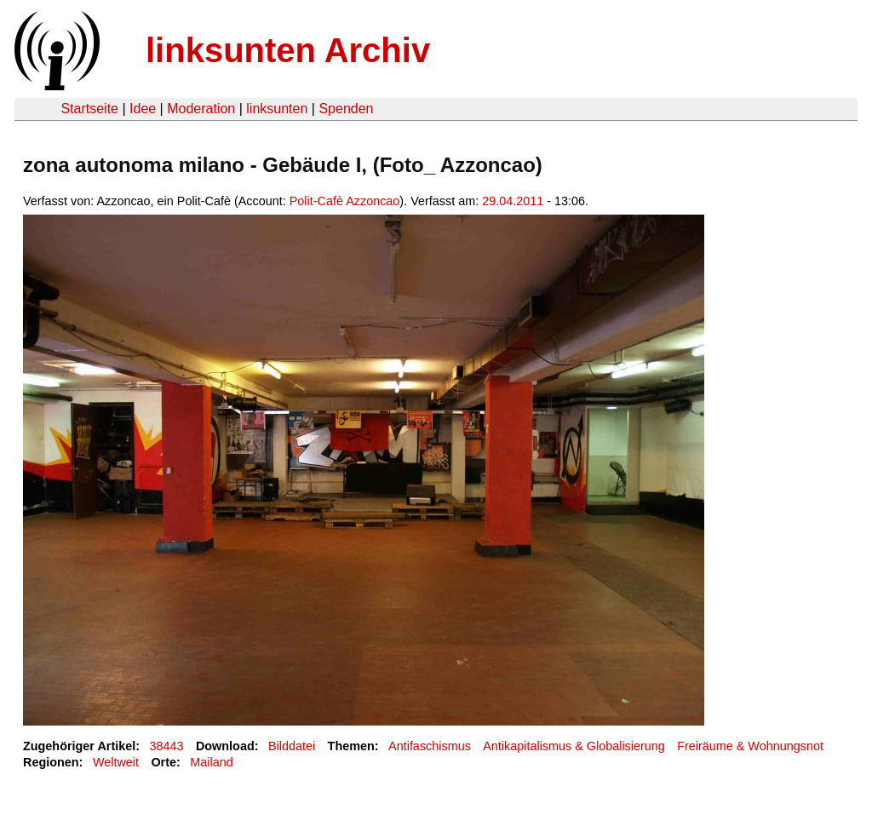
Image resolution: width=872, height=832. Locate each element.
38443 (167, 746)
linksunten (276, 108)
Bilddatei (291, 746)
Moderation (201, 108)
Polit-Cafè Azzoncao (345, 201)
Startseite (89, 108)
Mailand (211, 762)
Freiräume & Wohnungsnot (750, 746)
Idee (142, 108)
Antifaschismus (429, 746)
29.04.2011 (512, 201)
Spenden (345, 108)
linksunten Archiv (288, 50)
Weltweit (116, 762)
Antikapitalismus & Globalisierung (574, 746)
